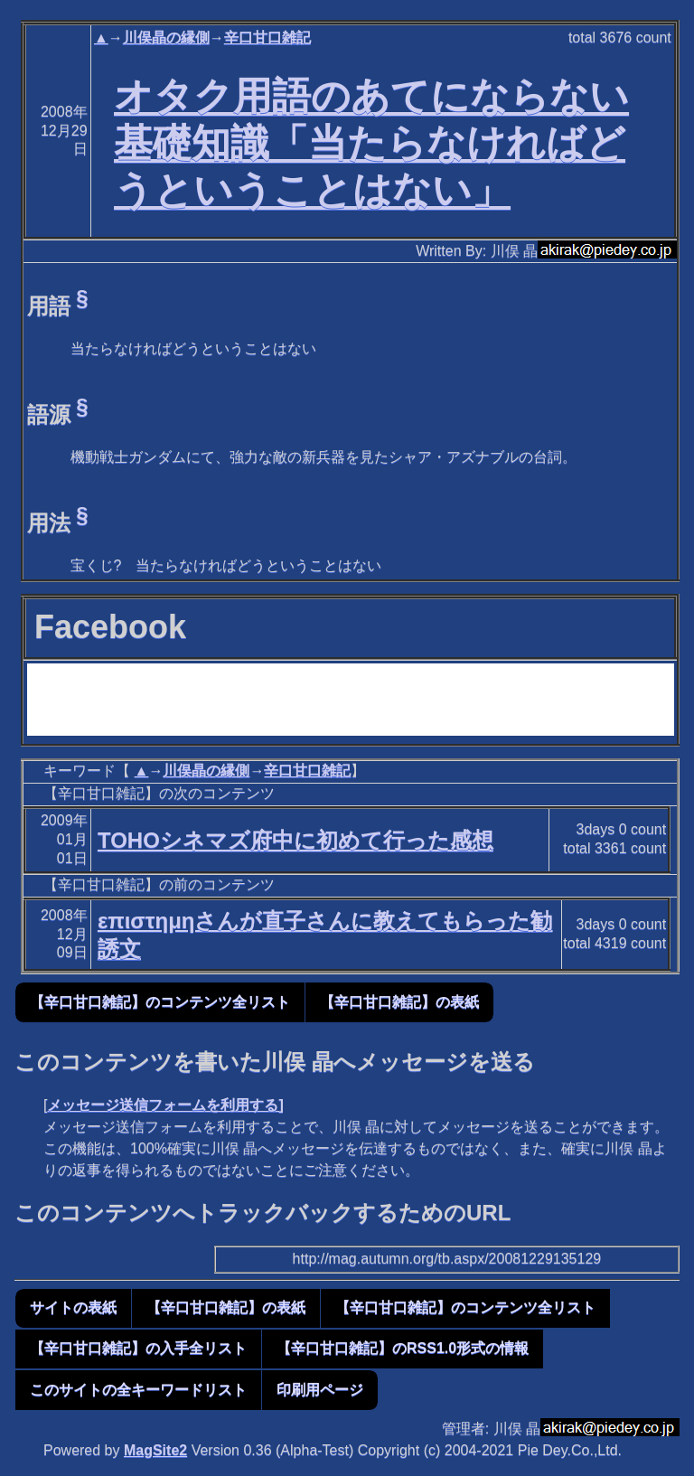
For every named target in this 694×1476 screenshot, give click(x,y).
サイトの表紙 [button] (73, 1307)
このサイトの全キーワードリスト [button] (138, 1389)
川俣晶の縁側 (166, 37)
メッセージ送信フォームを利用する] (165, 1105)
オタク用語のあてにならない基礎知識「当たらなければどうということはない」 (371, 143)
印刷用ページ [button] (320, 1389)
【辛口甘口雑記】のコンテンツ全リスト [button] (160, 1002)
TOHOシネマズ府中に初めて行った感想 (295, 840)
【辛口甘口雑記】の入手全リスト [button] (138, 1348)
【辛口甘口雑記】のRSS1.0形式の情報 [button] (403, 1348)
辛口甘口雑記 (267, 37)
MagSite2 (155, 1450)
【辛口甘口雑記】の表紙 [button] (399, 1002)
